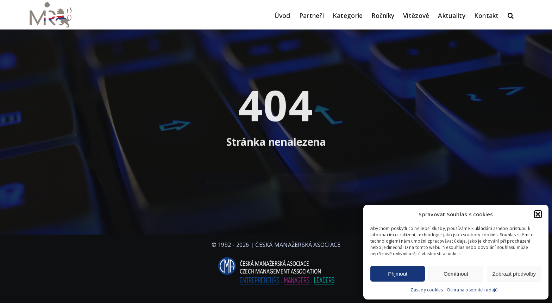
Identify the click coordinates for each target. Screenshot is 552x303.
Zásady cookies (426, 290)
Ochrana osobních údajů (472, 290)
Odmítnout (456, 274)
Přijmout (397, 274)
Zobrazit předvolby (514, 274)
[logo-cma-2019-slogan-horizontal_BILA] (276, 257)
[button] (537, 214)
